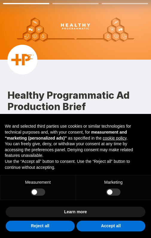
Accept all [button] (111, 225)
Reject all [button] (40, 225)
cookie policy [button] (114, 138)
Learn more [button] (75, 211)
